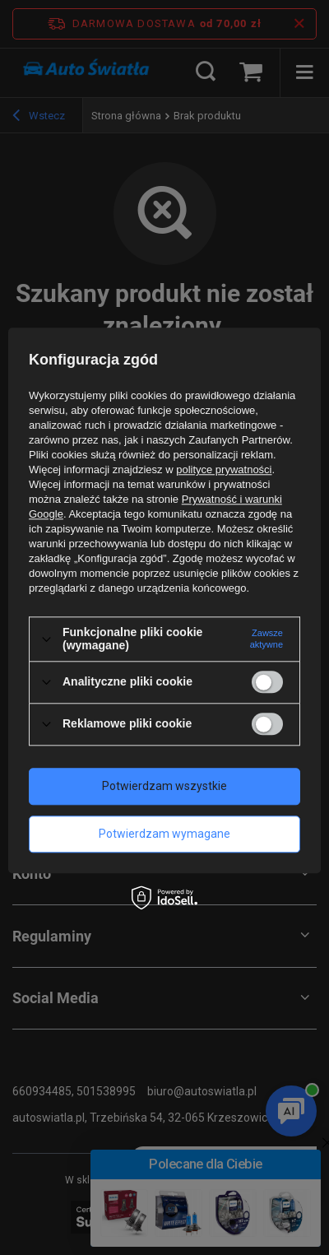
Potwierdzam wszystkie (164, 786)
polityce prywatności (223, 470)
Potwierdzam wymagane (164, 833)
